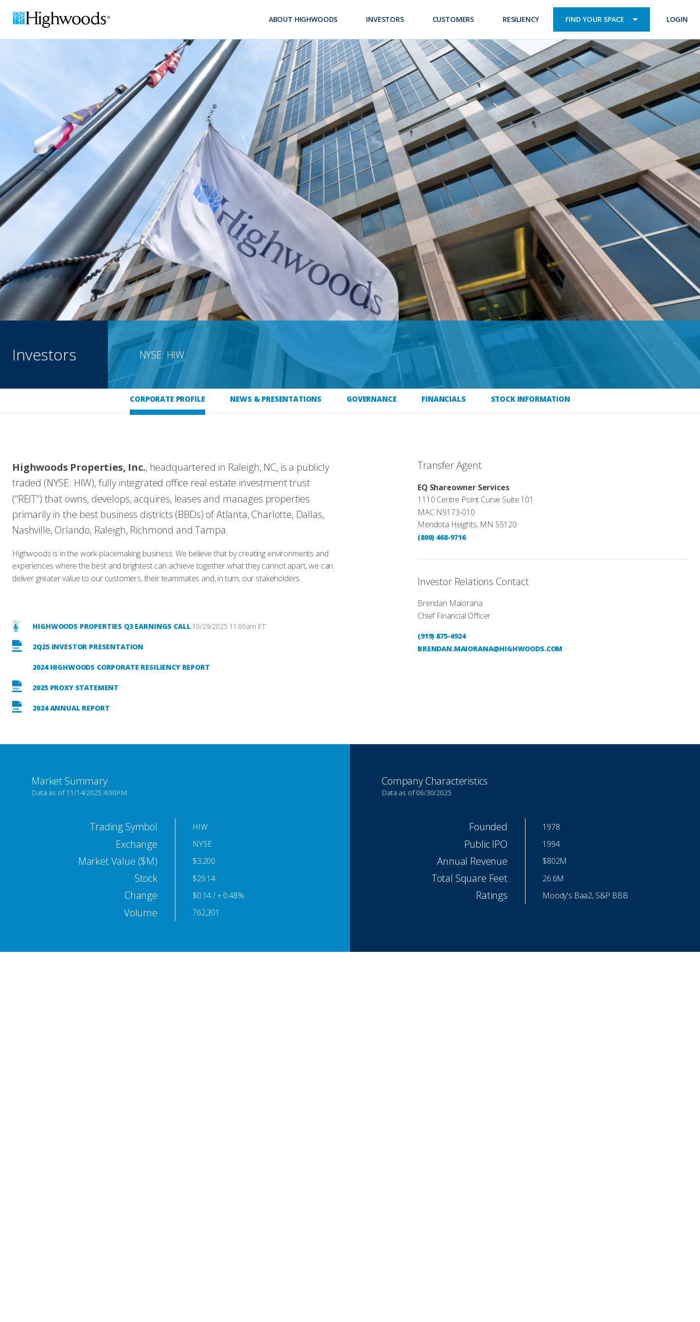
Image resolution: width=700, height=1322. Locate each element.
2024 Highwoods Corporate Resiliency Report (120, 667)
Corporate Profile (167, 399)
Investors (385, 19)
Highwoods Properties (61, 21)
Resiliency (521, 19)
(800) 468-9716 (442, 537)
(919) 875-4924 (442, 636)
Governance (371, 399)
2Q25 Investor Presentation (77, 646)
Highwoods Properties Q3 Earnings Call (101, 626)
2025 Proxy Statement (65, 687)
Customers (453, 19)
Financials (443, 399)
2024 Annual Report (60, 708)
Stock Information (530, 399)
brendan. (436, 648)
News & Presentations (275, 399)
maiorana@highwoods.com (508, 648)
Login (677, 19)
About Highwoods (303, 19)
